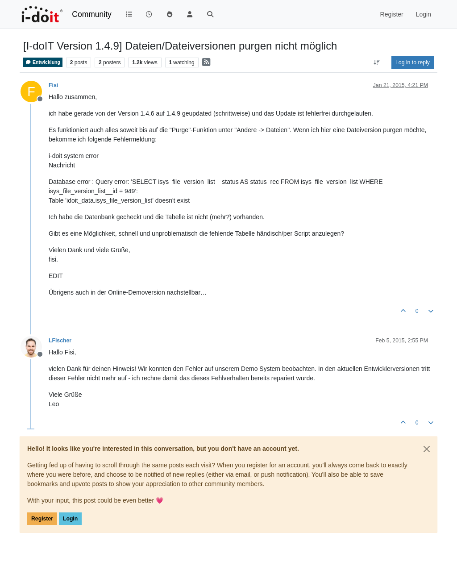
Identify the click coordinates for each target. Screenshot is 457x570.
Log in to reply (412, 62)
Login (70, 519)
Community (92, 14)
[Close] (426, 449)
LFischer (60, 340)
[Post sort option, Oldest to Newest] (377, 62)
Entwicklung (42, 62)
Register (42, 519)
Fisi (53, 85)
